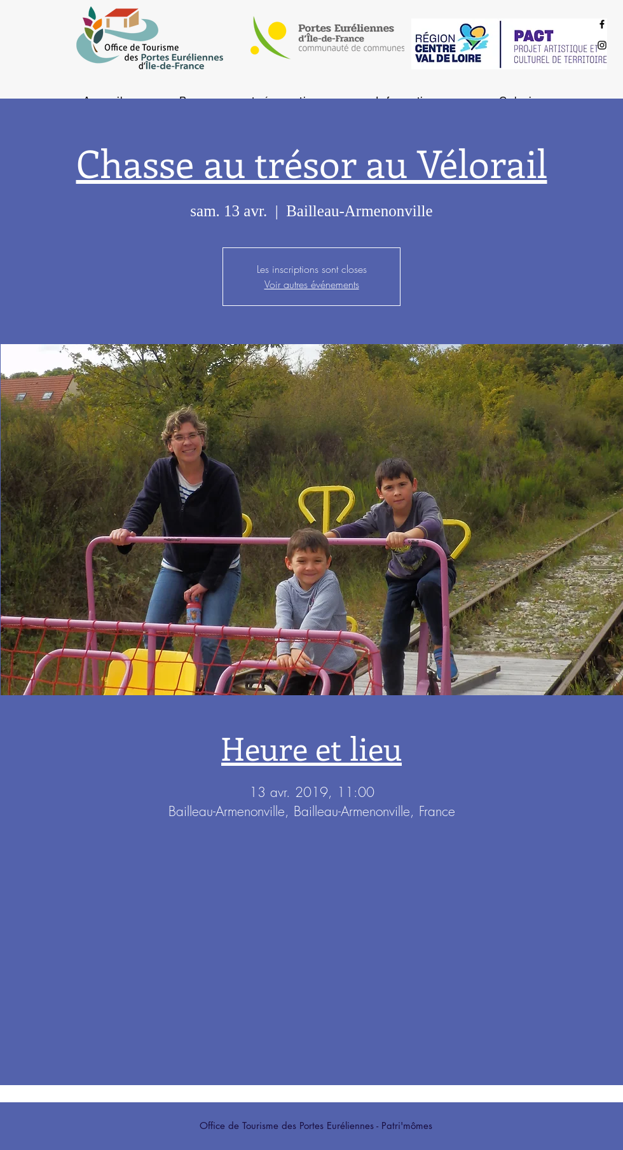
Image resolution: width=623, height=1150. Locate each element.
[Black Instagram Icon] (602, 45)
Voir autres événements (311, 284)
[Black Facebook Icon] (602, 24)
